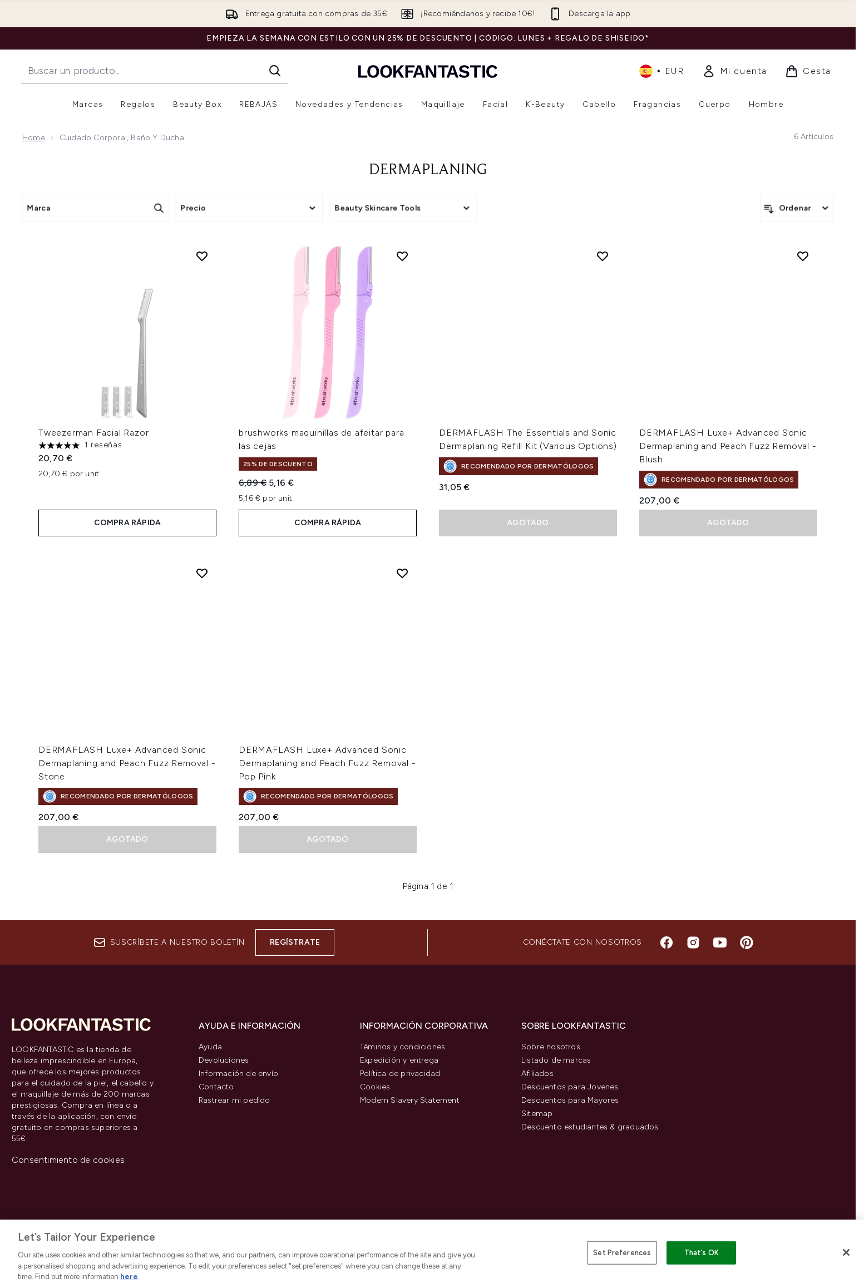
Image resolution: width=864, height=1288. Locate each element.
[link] (734, 71)
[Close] (846, 1252)
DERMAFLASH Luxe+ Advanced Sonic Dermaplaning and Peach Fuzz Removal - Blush (728, 446)
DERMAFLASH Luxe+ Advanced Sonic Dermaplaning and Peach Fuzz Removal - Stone (127, 763)
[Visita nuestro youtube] (720, 942)
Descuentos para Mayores (570, 1100)
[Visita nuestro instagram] (693, 942)
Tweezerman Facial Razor (93, 432)
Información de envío (238, 1073)
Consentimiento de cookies (68, 1159)
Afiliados (537, 1073)
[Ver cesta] (808, 71)
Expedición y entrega (399, 1060)
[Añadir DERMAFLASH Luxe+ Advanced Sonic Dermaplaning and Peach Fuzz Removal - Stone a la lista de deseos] (202, 573)
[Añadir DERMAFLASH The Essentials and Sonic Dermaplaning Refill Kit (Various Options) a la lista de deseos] (602, 256)
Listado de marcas (556, 1060)
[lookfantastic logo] (427, 71)
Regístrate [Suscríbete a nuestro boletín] (295, 942)
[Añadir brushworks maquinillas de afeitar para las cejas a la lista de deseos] (402, 256)
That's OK (701, 1252)
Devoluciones (224, 1060)
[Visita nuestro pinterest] (746, 942)
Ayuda (210, 1047)
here (129, 1276)
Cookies (375, 1087)
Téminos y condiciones (402, 1047)
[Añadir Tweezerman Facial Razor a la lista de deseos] (202, 256)
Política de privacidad (400, 1073)
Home (33, 137)
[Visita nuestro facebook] (666, 942)
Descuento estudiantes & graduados (590, 1127)
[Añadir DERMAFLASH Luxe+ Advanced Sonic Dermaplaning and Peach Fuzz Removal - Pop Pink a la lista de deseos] (402, 573)
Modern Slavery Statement (410, 1100)
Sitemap (536, 1113)
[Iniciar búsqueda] (275, 70)
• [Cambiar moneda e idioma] (661, 71)
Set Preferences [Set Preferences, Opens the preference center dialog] (622, 1252)
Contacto (216, 1087)
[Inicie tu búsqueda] (154, 70)
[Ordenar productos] (797, 208)
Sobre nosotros (550, 1047)
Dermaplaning (428, 170)
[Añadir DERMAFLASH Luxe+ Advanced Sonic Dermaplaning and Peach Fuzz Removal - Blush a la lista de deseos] (802, 256)
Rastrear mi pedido (234, 1100)
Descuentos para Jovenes (570, 1087)
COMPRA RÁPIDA (127, 522)
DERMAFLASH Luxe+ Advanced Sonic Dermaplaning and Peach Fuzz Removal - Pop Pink (327, 763)
